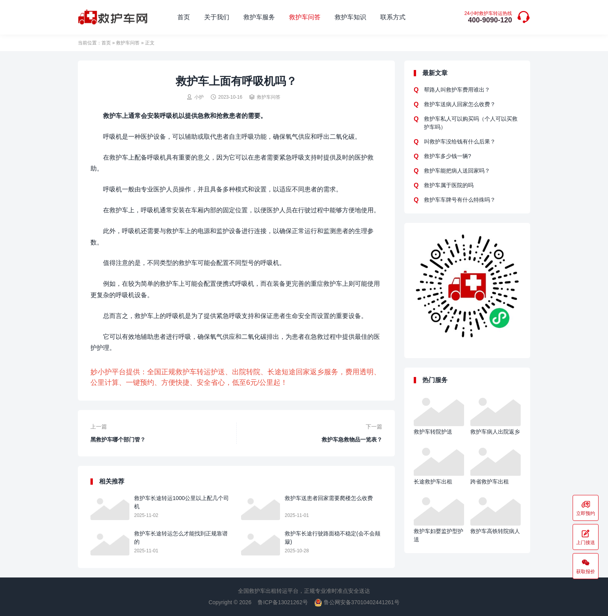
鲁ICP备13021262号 (283, 602)
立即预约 (585, 508)
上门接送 (585, 537)
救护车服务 (259, 17)
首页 (183, 17)
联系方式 (392, 17)
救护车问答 (305, 17)
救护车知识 (350, 17)
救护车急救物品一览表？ (352, 439)
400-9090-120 (488, 17)
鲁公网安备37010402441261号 (357, 602)
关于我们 (216, 17)
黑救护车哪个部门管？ (118, 439)
